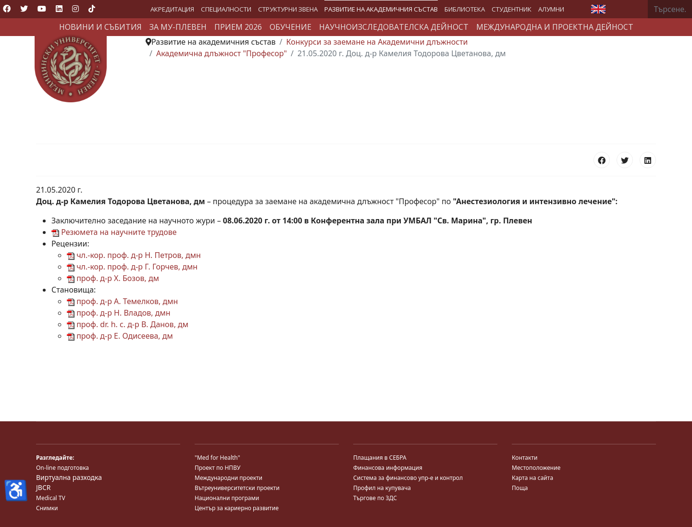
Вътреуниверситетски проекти (237, 488)
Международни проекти (228, 478)
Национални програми (227, 498)
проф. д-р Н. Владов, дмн (119, 312)
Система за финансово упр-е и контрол (408, 478)
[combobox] (670, 9)
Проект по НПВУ (217, 468)
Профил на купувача (382, 488)
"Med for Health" (217, 457)
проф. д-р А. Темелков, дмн (122, 301)
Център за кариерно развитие (237, 508)
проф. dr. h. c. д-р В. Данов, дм (127, 324)
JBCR (43, 487)
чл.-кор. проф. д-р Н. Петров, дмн (134, 255)
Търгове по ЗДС (375, 498)
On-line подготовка (62, 468)
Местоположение (536, 468)
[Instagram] (75, 8)
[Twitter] (24, 8)
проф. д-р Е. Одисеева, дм (120, 336)
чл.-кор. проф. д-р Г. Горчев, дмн (132, 266)
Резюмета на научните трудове (114, 232)
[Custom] (91, 8)
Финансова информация (387, 468)
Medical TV (50, 498)
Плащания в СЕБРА (380, 457)
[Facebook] (7, 8)
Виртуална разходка (69, 477)
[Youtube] (41, 8)
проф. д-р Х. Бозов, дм (113, 278)
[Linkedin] (59, 8)
